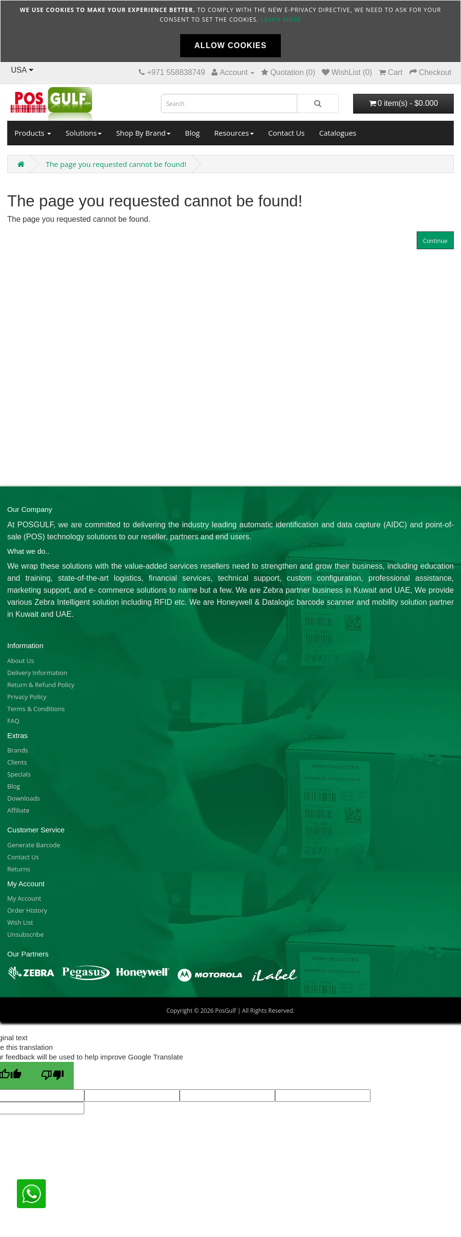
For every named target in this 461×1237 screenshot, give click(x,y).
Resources (234, 133)
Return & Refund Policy (40, 684)
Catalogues (337, 133)
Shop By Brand (143, 133)
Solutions (84, 133)
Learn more (281, 19)
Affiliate (18, 810)
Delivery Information (37, 672)
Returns (18, 869)
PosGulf (225, 1011)
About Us (20, 660)
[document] (230, 31)
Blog (192, 133)
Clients (17, 762)
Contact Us (286, 133)
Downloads (23, 798)
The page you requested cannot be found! (116, 164)
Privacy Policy (26, 696)
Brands (17, 750)
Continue (435, 241)
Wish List (20, 922)
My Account (24, 898)
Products (32, 133)
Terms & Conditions (36, 708)
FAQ (13, 720)
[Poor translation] (52, 1075)
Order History (27, 910)
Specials (19, 774)
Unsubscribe (25, 934)
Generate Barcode (33, 845)
